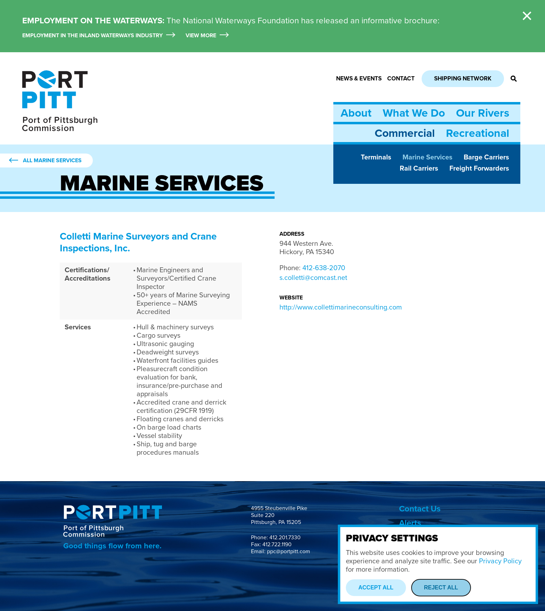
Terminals (376, 157)
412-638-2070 (323, 268)
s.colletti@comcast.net (313, 278)
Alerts (410, 523)
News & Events (359, 78)
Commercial (405, 133)
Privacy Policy (500, 561)
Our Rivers (482, 113)
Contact (401, 78)
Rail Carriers (419, 168)
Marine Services (427, 157)
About (356, 113)
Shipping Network (462, 78)
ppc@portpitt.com (288, 551)
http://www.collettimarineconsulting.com (340, 307)
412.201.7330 (285, 537)
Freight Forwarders (479, 168)
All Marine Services (52, 160)
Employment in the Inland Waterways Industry (92, 35)
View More (201, 35)
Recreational (477, 133)
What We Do (414, 113)
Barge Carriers (486, 157)
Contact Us (419, 509)
